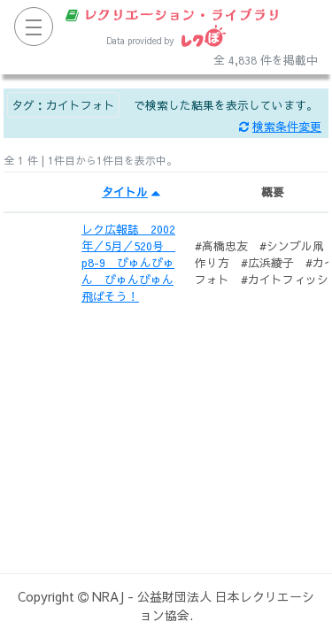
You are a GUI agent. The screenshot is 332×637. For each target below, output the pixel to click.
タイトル (131, 191)
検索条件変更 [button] (280, 126)
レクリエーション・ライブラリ (173, 14)
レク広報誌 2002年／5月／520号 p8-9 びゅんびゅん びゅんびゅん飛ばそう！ (128, 262)
